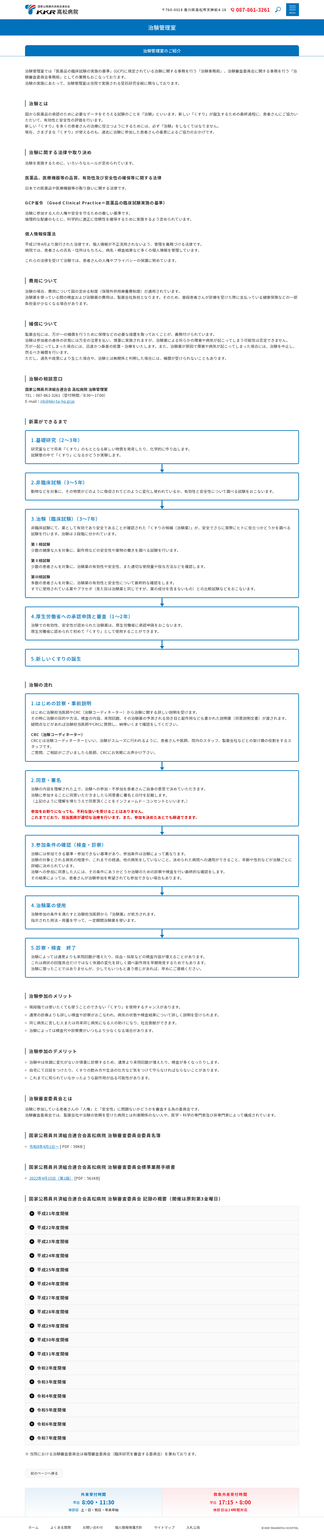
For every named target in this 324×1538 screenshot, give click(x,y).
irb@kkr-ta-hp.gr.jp (57, 401)
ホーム (33, 1527)
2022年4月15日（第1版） (51, 1178)
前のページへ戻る (44, 1473)
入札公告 (193, 1527)
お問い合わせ (93, 1527)
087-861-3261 (253, 9)
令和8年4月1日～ (44, 1146)
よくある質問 (60, 1527)
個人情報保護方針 (128, 1527)
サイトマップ (164, 1527)
